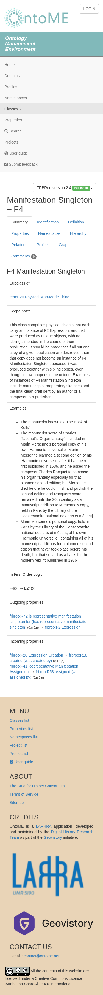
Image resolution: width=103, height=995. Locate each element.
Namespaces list (24, 737)
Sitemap (17, 802)
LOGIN (89, 9)
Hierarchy (78, 233)
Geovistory (53, 837)
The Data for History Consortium (37, 786)
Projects (11, 142)
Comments (24, 256)
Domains (12, 76)
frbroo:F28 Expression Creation (36, 655)
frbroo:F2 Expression (62, 627)
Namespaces (15, 98)
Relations (19, 245)
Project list (18, 745)
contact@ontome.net (41, 956)
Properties (13, 120)
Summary (19, 222)
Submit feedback (20, 164)
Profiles (10, 87)
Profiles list (19, 753)
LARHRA (43, 826)
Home (9, 64)
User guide (16, 153)
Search (12, 131)
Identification (48, 222)
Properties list (21, 728)
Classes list (19, 720)
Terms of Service (24, 794)
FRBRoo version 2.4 (65, 188)
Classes (13, 109)
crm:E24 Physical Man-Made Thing (39, 297)
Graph (64, 245)
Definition (76, 222)
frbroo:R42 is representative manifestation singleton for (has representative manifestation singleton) (49, 621)
